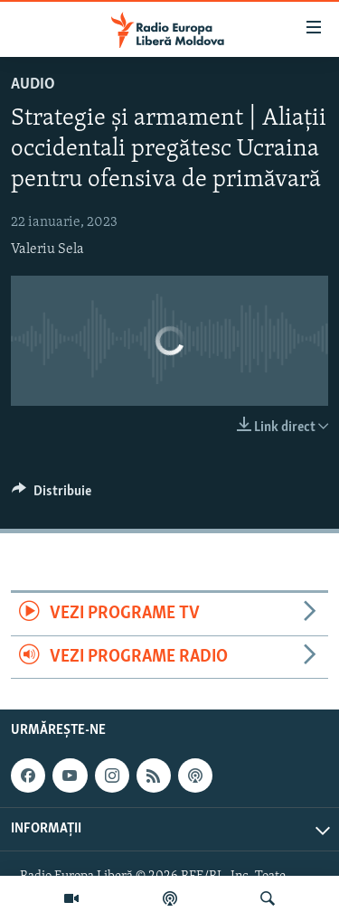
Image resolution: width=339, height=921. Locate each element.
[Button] (51, 495)
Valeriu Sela (47, 249)
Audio (33, 84)
